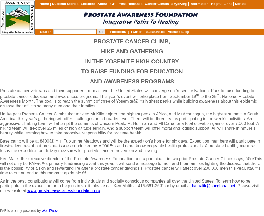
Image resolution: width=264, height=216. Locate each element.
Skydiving (179, 4)
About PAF (106, 4)
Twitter (136, 32)
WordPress (50, 211)
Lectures (88, 4)
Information (199, 4)
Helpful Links (222, 4)
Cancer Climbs (157, 4)
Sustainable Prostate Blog (167, 32)
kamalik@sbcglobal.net (213, 186)
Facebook (118, 32)
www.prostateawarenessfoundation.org (63, 190)
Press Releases (129, 4)
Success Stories (65, 4)
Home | (45, 4)
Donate (240, 4)
